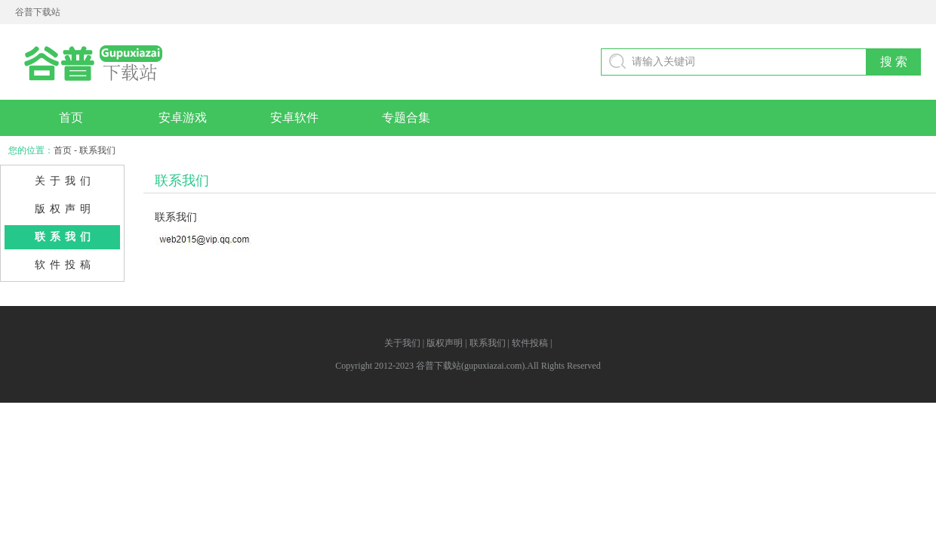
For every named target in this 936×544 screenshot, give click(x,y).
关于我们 (65, 181)
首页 (71, 117)
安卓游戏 (183, 117)
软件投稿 (65, 264)
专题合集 (406, 117)
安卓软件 (294, 117)
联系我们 (65, 237)
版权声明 (65, 209)
